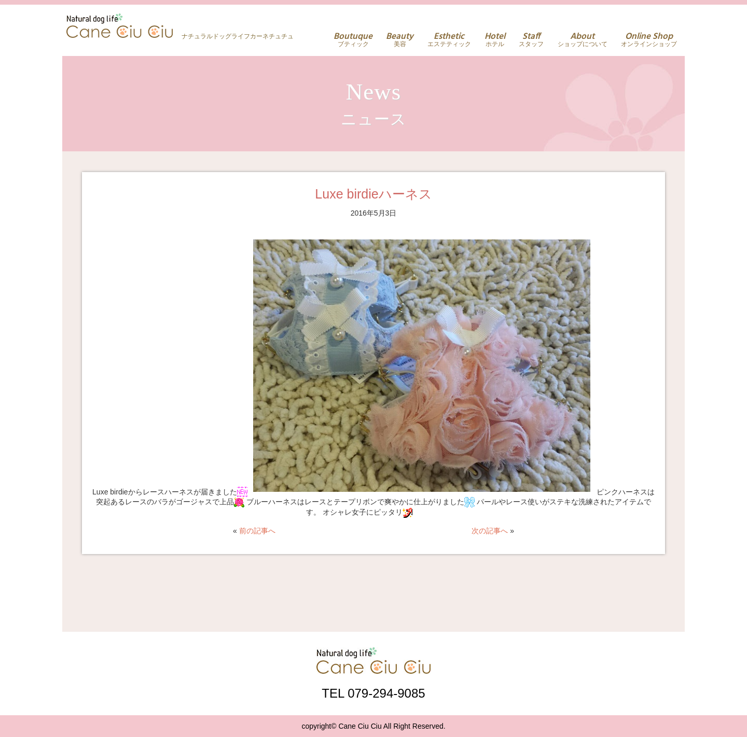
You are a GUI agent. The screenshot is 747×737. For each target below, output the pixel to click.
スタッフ (531, 39)
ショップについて (582, 39)
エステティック (449, 39)
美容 (399, 39)
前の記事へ (257, 531)
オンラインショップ (649, 39)
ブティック (353, 39)
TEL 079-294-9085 (373, 693)
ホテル (495, 39)
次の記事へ (490, 531)
